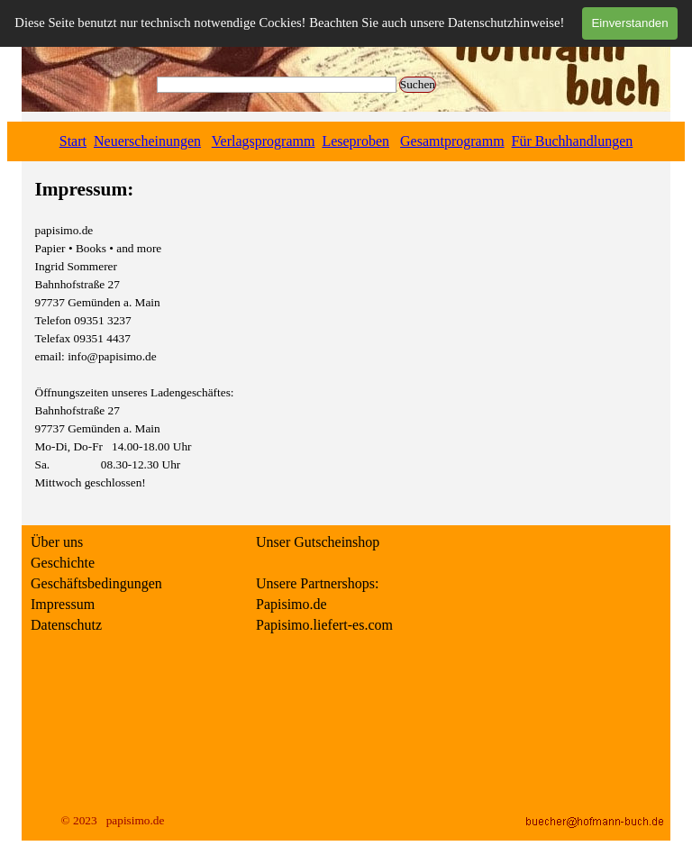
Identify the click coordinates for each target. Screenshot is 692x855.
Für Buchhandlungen (572, 141)
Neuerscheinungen (147, 141)
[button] (594, 821)
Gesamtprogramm (452, 141)
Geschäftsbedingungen (96, 583)
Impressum (63, 604)
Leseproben (355, 141)
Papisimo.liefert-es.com (324, 624)
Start (72, 141)
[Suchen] (276, 85)
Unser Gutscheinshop (317, 542)
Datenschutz (66, 624)
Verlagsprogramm (263, 141)
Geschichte (63, 562)
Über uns (57, 542)
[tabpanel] (346, 141)
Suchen (417, 84)
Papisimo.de (291, 604)
